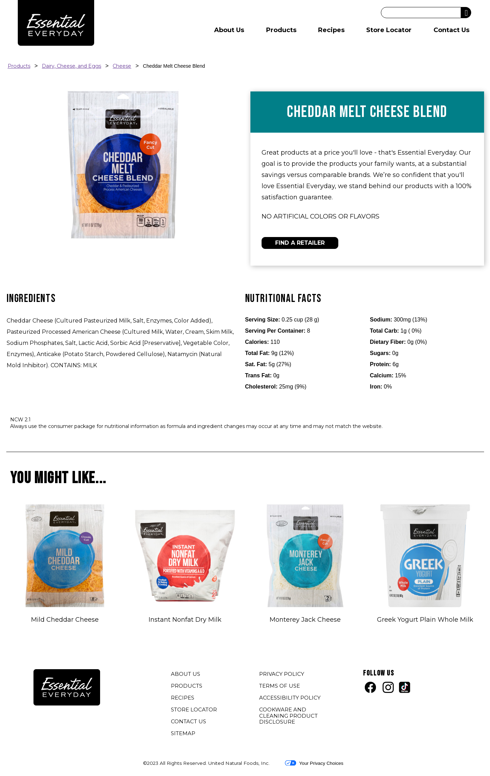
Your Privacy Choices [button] (314, 763)
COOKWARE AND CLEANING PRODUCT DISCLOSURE (288, 716)
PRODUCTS (186, 685)
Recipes (331, 30)
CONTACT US (188, 721)
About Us (229, 30)
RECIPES (182, 697)
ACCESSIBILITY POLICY (290, 698)
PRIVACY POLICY (282, 675)
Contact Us (451, 30)
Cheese (122, 66)
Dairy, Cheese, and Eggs (71, 66)
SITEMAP (183, 733)
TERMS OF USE (280, 686)
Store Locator (389, 30)
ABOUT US (185, 674)
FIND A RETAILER (300, 242)
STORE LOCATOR (194, 709)
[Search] (421, 12)
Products (281, 30)
